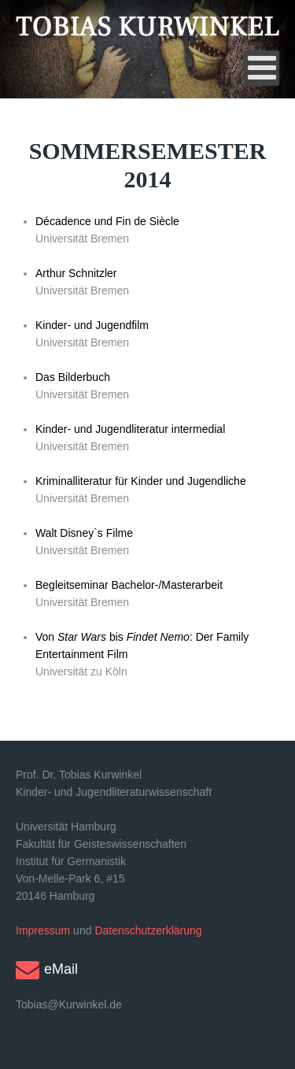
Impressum (43, 930)
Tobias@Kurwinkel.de (69, 1004)
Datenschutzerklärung (147, 930)
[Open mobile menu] (261, 68)
